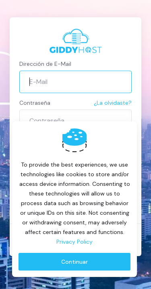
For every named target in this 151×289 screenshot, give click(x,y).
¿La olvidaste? (113, 102)
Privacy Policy (74, 241)
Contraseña (34, 102)
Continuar (74, 261)
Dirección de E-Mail (45, 63)
